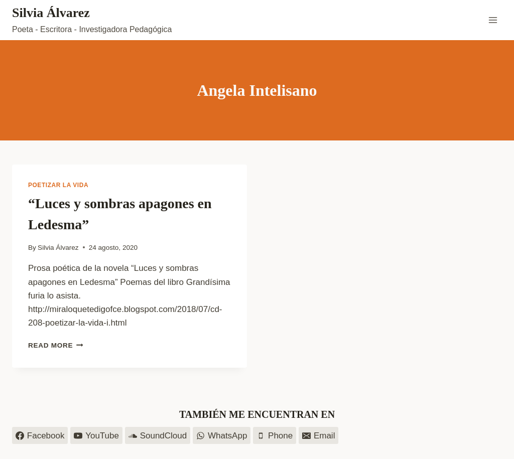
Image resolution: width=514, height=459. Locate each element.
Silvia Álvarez (58, 247)
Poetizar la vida (58, 185)
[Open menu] (492, 20)
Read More (55, 345)
